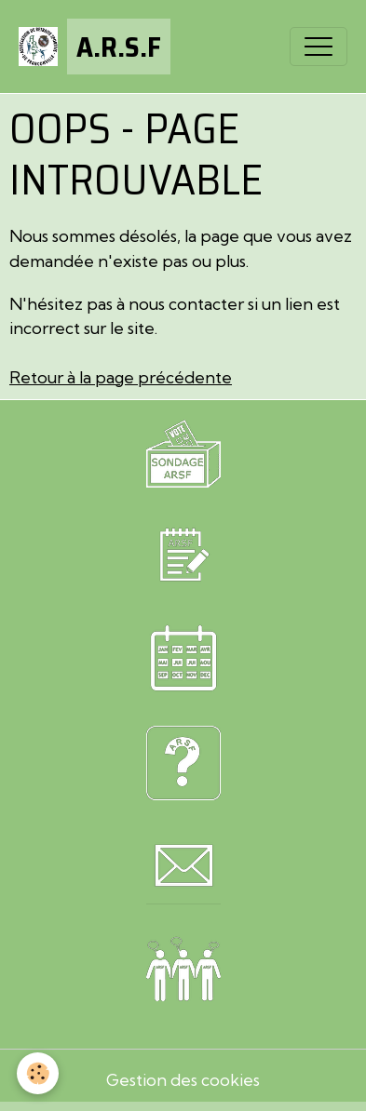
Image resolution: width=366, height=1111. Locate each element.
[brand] (94, 46)
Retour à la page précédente (120, 377)
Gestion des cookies (183, 1080)
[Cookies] (38, 1073)
